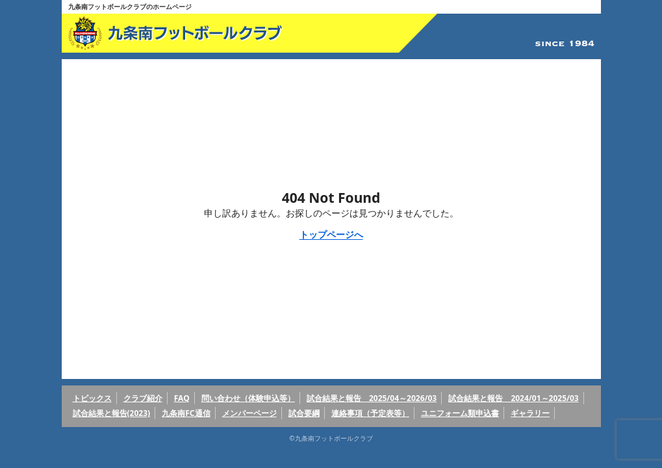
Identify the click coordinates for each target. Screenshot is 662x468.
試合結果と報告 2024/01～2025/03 (513, 398)
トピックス (92, 398)
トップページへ (331, 234)
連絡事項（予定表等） (370, 413)
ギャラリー (530, 413)
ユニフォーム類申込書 (460, 413)
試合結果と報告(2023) (112, 413)
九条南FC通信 (186, 413)
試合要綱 (304, 413)
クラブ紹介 (142, 398)
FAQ (182, 398)
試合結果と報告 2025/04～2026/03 (372, 398)
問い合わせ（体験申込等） (248, 398)
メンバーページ (249, 413)
